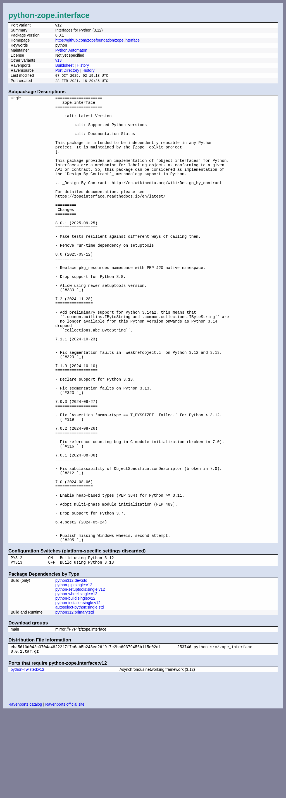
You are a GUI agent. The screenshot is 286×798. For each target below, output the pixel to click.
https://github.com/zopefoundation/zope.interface (97, 40)
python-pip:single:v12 (73, 670)
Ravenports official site (65, 791)
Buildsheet (64, 65)
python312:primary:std (74, 697)
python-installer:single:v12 (78, 688)
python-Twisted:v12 (27, 756)
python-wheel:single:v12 (76, 679)
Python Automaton (71, 50)
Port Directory (67, 70)
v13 (58, 60)
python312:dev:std (71, 665)
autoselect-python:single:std (79, 692)
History (83, 65)
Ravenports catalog (25, 791)
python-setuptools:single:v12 (80, 674)
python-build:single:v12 (75, 683)
